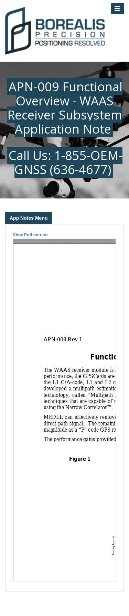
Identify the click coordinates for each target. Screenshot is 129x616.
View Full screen (30, 234)
